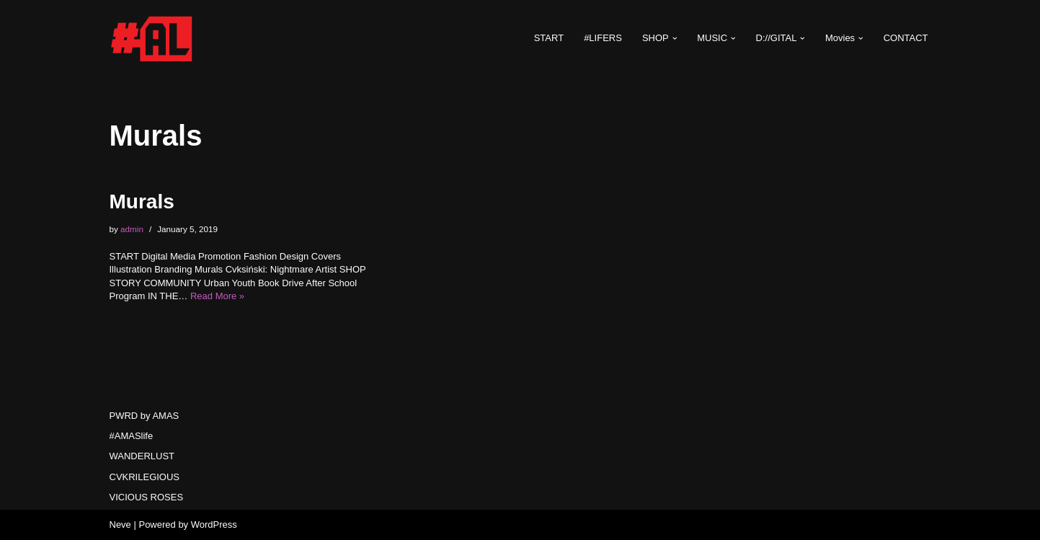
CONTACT (906, 37)
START (549, 37)
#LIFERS (603, 37)
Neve (120, 524)
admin (131, 229)
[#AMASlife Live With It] (153, 38)
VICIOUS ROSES (147, 497)
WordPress (214, 524)
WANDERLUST (142, 456)
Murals (142, 201)
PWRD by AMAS (144, 415)
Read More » (217, 296)
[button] (674, 38)
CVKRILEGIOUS (145, 477)
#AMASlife (132, 435)
